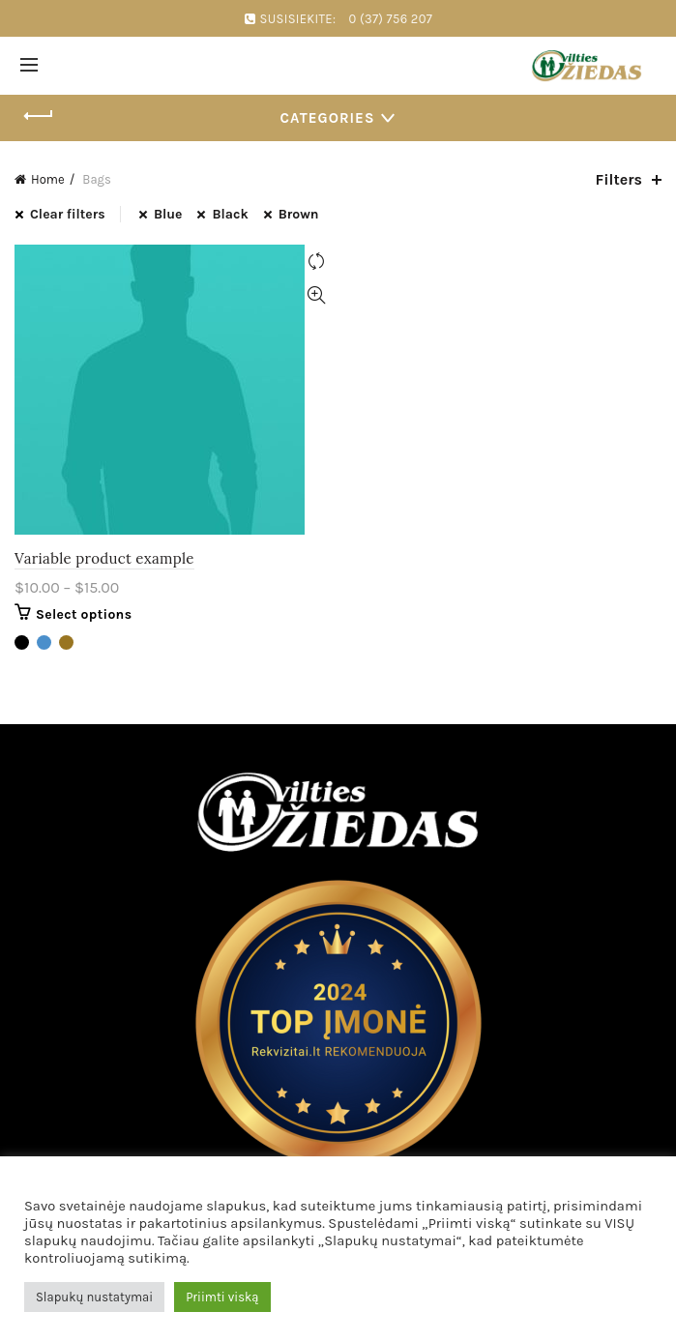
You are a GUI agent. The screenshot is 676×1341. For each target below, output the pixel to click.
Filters (619, 179)
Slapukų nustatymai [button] (94, 1297)
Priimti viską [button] (222, 1297)
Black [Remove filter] (230, 214)
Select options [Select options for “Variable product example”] (84, 614)
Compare (317, 261)
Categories (327, 118)
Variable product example (104, 558)
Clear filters (67, 214)
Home (48, 179)
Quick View (317, 295)
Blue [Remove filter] (168, 214)
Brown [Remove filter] (299, 214)
